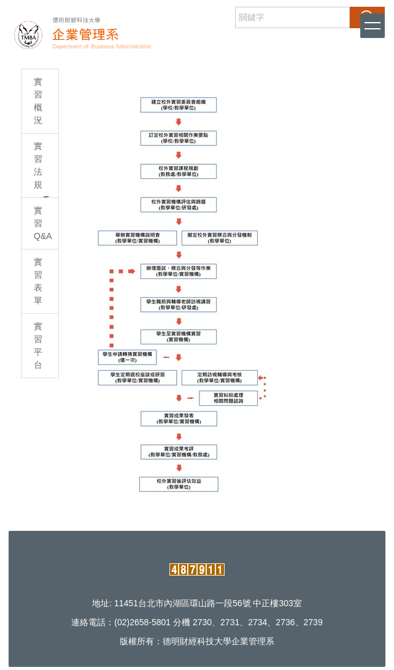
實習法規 (41, 169)
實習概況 (38, 101)
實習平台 (38, 345)
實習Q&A (43, 223)
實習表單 (38, 281)
